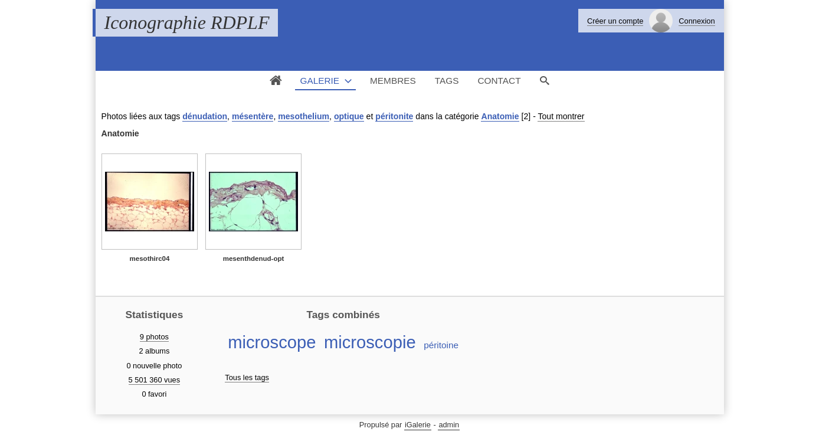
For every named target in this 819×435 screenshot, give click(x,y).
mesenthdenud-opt (253, 258)
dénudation (204, 116)
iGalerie (418, 424)
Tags (447, 81)
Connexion (697, 21)
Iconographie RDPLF (187, 22)
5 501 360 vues (155, 379)
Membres (393, 81)
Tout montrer (561, 116)
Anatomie (500, 116)
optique (349, 116)
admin (448, 424)
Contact (498, 81)
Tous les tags (247, 377)
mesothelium (303, 116)
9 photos (154, 336)
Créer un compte (615, 21)
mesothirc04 (150, 258)
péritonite (394, 116)
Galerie (319, 81)
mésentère (252, 116)
